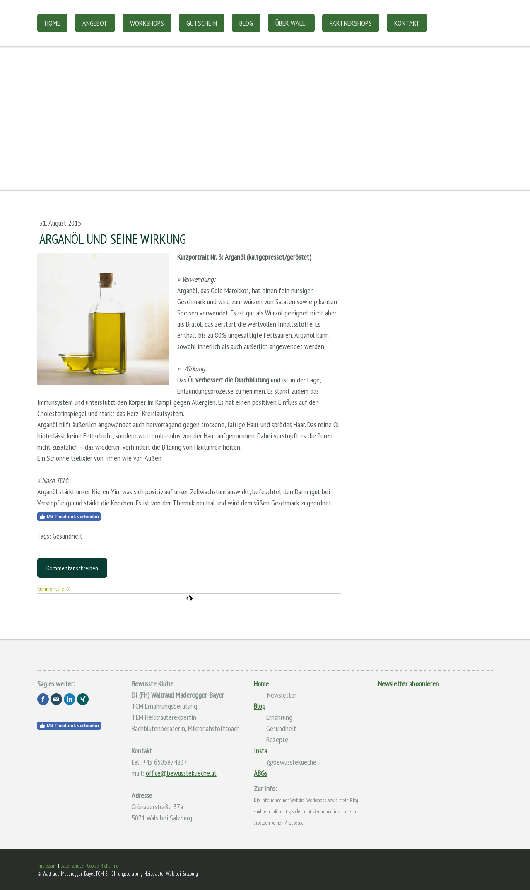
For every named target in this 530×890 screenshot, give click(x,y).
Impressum (47, 865)
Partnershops (351, 23)
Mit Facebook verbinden (69, 516)
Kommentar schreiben (72, 568)
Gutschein (201, 23)
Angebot (95, 23)
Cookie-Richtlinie (102, 865)
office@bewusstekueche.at (181, 773)
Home (52, 23)
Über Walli (291, 23)
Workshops (147, 23)
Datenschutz (71, 865)
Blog (246, 23)
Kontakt (407, 23)
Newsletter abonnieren (408, 683)
